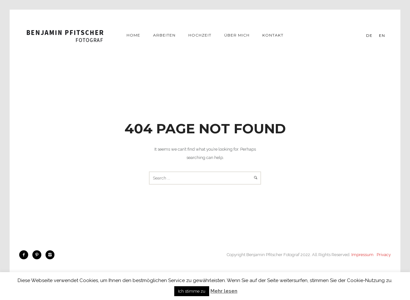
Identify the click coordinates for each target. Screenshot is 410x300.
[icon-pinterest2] (38, 254)
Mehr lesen (223, 291)
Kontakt (272, 35)
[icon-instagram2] (49, 254)
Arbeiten (164, 35)
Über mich (237, 35)
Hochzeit (199, 35)
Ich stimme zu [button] (191, 291)
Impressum (362, 254)
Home (133, 35)
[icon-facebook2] (25, 254)
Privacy (384, 254)
